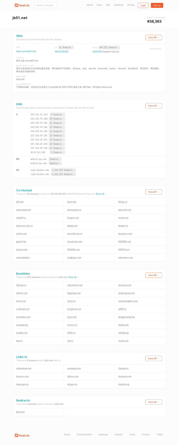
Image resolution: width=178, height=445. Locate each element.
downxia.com (124, 285)
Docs (99, 5)
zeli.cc (70, 340)
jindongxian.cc (74, 209)
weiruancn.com (125, 257)
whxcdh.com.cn (74, 233)
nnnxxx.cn (72, 325)
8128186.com (124, 241)
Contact (118, 434)
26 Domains (66, 47)
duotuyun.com (125, 233)
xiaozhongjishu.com (128, 301)
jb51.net (20, 202)
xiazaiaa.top (22, 325)
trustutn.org (123, 384)
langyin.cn (123, 225)
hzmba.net (123, 217)
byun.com (72, 317)
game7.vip (21, 241)
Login (143, 5)
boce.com (21, 301)
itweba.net (123, 325)
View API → (153, 37)
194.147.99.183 (61, 51)
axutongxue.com (126, 293)
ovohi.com (123, 340)
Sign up (157, 5)
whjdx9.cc (21, 217)
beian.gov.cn (22, 384)
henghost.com (74, 309)
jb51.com (20, 412)
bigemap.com (74, 293)
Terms (132, 434)
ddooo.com (22, 293)
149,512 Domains (109, 47)
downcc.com (22, 376)
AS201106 (98, 51)
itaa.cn (19, 340)
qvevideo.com (23, 317)
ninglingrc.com (74, 257)
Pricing (131, 5)
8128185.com (73, 249)
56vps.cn (122, 202)
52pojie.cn (21, 285)
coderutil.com (22, 309)
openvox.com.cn (24, 225)
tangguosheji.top (126, 317)
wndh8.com (22, 333)
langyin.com (73, 217)
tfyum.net (71, 202)
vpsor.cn (71, 301)
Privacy (146, 434)
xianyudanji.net (23, 209)
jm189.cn (122, 309)
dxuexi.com (22, 249)
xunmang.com (74, 368)
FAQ (108, 5)
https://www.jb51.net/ (26, 51)
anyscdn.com (124, 209)
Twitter (159, 434)
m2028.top (123, 333)
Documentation (84, 434)
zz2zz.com (21, 233)
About (90, 5)
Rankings (118, 5)
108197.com (123, 249)
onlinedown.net (74, 285)
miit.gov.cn (72, 384)
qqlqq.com (72, 225)
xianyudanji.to (23, 257)
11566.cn (71, 333)
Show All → (101, 194)
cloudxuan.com (74, 241)
